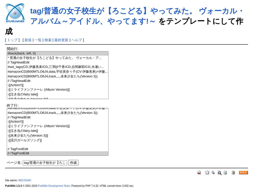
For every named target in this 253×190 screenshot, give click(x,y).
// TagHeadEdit (57, 62)
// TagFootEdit (57, 149)
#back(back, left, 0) (57, 53)
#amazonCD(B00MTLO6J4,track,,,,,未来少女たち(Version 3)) (57, 76)
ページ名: (14, 163)
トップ (12, 40)
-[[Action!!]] (57, 85)
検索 (48, 40)
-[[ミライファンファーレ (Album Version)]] (57, 89)
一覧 (38, 40)
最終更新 (61, 40)
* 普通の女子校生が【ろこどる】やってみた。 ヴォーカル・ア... (57, 58)
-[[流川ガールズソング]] (57, 140)
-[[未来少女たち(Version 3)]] (57, 135)
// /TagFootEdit (57, 153)
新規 (28, 40)
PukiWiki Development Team (54, 186)
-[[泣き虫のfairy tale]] (57, 94)
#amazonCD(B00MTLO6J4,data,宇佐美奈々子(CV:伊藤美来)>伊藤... (57, 71)
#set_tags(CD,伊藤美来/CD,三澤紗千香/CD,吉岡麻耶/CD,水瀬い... (57, 67)
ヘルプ (76, 40)
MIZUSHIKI (24, 180)
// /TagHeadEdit (57, 81)
